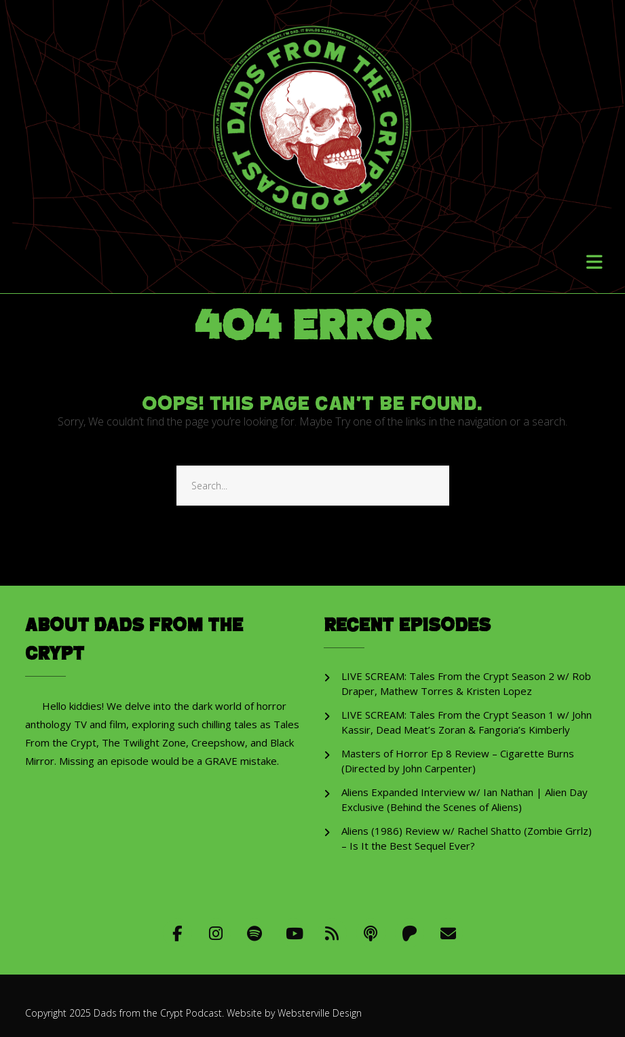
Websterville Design (320, 1012)
